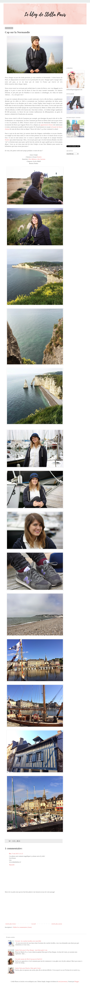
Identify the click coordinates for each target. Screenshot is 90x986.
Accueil (33, 924)
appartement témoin (46, 125)
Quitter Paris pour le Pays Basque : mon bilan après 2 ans (31, 950)
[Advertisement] (33, 908)
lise (10, 853)
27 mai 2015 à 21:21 (17, 853)
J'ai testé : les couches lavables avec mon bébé (28, 941)
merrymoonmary (62, 981)
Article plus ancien (56, 924)
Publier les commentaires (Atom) (22, 927)
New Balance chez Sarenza (37, 159)
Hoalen (7, 140)
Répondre (12, 864)
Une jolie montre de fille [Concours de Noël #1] (28, 959)
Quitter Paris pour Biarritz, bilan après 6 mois (28, 968)
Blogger (76, 981)
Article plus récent (10, 924)
